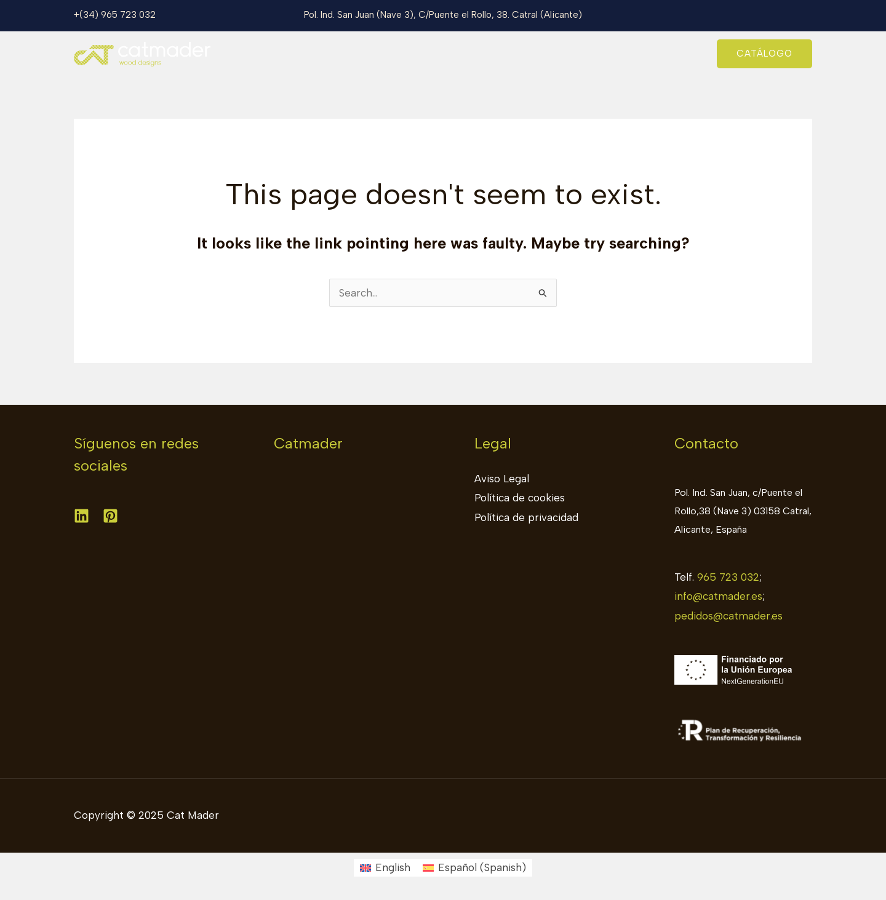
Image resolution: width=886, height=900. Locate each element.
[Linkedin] (81, 516)
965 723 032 (728, 577)
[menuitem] (385, 868)
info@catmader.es (718, 596)
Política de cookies (519, 498)
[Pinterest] (110, 516)
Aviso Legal (501, 478)
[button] (764, 53)
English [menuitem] (392, 867)
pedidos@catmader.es (728, 616)
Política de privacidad (526, 517)
